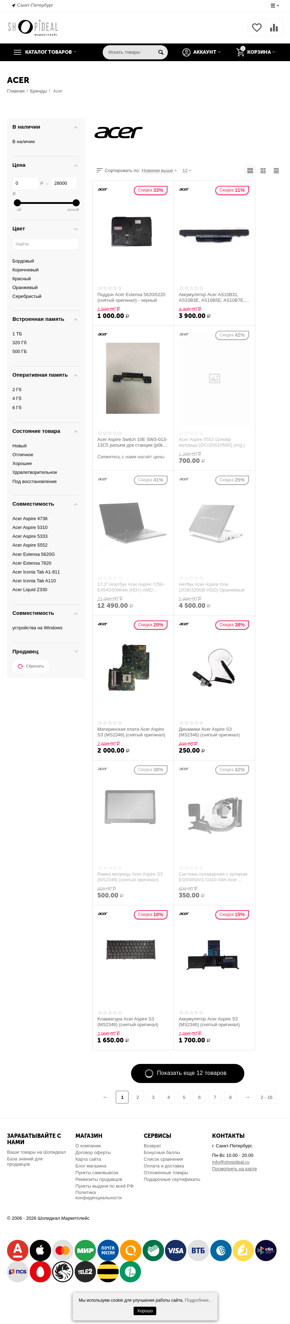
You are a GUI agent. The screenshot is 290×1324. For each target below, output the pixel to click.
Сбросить (31, 666)
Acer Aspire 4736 (29, 518)
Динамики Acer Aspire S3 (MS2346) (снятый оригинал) (209, 732)
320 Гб (19, 342)
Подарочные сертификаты (172, 1179)
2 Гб (16, 389)
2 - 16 (267, 1097)
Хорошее (22, 463)
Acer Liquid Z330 (29, 589)
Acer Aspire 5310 (29, 527)
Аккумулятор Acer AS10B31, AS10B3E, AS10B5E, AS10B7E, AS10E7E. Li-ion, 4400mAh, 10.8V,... (212, 297)
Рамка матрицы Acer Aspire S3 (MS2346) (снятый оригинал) (130, 877)
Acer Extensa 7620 (31, 563)
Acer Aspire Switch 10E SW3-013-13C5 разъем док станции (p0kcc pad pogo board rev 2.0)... (132, 442)
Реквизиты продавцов (98, 1179)
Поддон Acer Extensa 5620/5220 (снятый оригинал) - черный (131, 297)
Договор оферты (93, 1152)
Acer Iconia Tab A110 (34, 580)
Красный (21, 278)
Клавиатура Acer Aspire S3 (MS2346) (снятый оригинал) (127, 1022)
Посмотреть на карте (234, 1168)
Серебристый (26, 296)
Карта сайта (88, 1159)
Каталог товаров (50, 52)
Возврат (152, 1145)
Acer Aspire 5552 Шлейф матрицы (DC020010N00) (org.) (212, 442)
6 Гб (16, 407)
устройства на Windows (37, 627)
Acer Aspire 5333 (29, 536)
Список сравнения (163, 1159)
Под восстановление (34, 481)
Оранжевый (25, 287)
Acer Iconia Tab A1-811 (36, 572)
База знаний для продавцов (24, 1161)
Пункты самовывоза (96, 1172)
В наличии (23, 141)
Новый (19, 445)
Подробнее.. (198, 1300)
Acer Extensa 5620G (33, 554)
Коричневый (25, 269)
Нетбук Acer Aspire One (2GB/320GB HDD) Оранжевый (212, 587)
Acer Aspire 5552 (29, 545)
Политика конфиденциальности (98, 1195)
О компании (88, 1145)
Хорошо (145, 1310)
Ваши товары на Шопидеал (36, 1152)
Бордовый (23, 261)
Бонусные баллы (162, 1152)
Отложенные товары (166, 1172)
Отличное (22, 454)
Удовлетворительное (34, 472)
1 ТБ (17, 333)
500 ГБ (19, 351)
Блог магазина (90, 1166)
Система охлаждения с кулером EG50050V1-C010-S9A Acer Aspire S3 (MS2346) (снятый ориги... (213, 877)
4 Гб (16, 398)
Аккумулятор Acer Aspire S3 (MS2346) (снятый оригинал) (209, 1022)
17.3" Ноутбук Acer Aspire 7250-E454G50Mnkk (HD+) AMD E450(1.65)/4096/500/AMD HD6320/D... (130, 587)
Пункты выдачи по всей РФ (104, 1186)
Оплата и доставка (164, 1166)
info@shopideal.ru (230, 1162)
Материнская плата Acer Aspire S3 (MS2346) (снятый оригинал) (131, 732)
